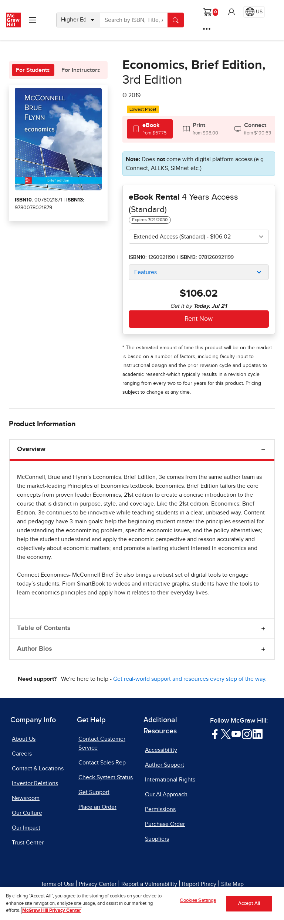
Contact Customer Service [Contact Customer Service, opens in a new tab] (101, 743)
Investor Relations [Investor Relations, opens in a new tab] (35, 783)
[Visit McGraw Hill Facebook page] (215, 734)
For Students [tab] (33, 70)
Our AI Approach (166, 794)
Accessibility (161, 750)
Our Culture (27, 813)
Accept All (249, 903)
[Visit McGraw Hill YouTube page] (236, 734)
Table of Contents (44, 628)
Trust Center (28, 843)
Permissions (160, 809)
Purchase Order (165, 824)
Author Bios (34, 649)
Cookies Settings (198, 900)
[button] (231, 12)
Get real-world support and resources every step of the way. (190, 679)
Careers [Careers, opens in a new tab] (22, 754)
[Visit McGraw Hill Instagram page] (247, 734)
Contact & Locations (38, 768)
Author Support (164, 765)
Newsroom (26, 798)
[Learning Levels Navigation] (32, 20)
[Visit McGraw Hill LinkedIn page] (258, 734)
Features (145, 272)
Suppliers (157, 839)
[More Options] (207, 29)
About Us (24, 739)
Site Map (232, 884)
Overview (31, 449)
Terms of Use (57, 884)
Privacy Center (97, 884)
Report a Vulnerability (149, 884)
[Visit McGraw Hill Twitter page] (226, 734)
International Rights (170, 780)
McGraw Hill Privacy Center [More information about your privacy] (51, 910)
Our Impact (26, 828)
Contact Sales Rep (102, 763)
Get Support (93, 792)
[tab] (150, 128)
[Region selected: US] (254, 12)
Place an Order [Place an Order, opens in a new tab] (97, 807)
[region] (142, 903)
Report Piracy (199, 884)
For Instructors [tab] (80, 70)
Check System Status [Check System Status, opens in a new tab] (105, 777)
